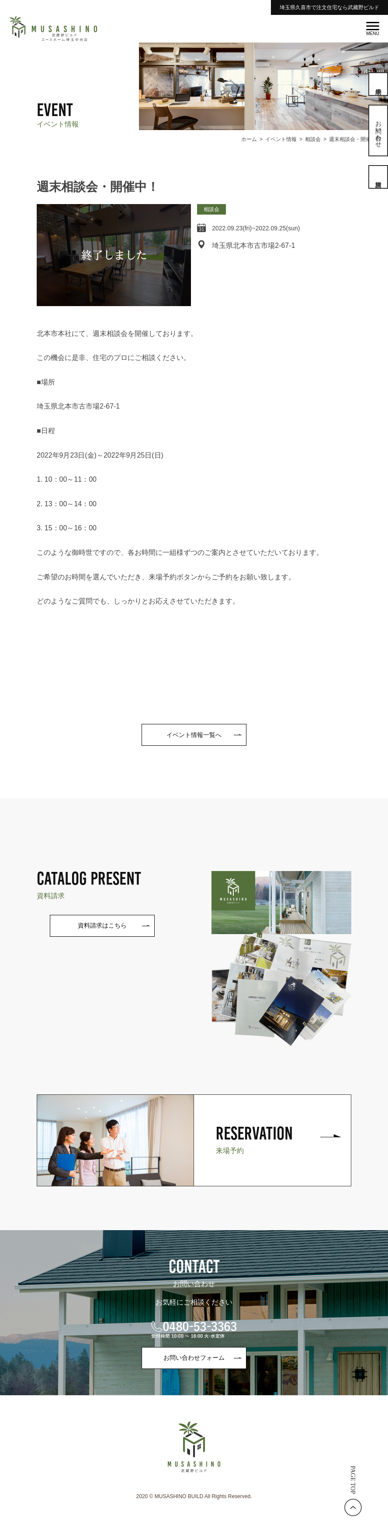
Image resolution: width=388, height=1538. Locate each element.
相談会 (211, 209)
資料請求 (378, 177)
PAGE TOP (353, 1480)
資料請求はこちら (102, 925)
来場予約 (378, 84)
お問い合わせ (378, 130)
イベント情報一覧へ (194, 734)
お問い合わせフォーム (194, 1357)
